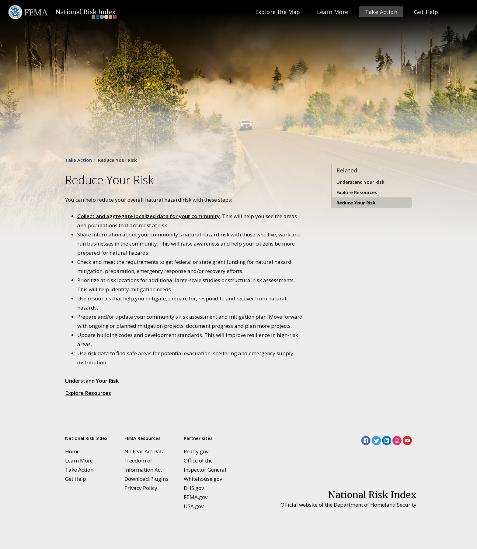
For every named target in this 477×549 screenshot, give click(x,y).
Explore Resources (88, 392)
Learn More (332, 12)
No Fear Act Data (144, 451)
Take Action (381, 12)
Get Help (426, 12)
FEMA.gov (195, 497)
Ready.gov (196, 451)
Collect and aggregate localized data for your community (148, 216)
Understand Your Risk (92, 380)
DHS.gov (194, 487)
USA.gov (194, 506)
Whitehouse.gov (203, 478)
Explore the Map (277, 12)
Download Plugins (146, 478)
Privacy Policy (140, 487)
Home (72, 451)
